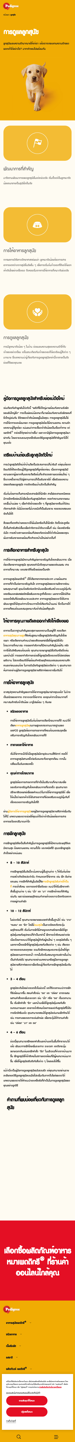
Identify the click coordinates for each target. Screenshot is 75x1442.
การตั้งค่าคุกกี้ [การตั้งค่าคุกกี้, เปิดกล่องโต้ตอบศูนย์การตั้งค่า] (11, 1420)
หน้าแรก (6, 14)
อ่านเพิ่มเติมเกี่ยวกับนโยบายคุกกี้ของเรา (50, 1387)
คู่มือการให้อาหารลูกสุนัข (19, 811)
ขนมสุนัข (38, 924)
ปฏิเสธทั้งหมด (27, 1411)
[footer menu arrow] (30, 1323)
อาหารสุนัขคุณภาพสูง (14, 635)
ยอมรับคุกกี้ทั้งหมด (27, 1400)
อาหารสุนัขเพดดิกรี (16, 1323)
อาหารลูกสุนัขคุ (22, 725)
